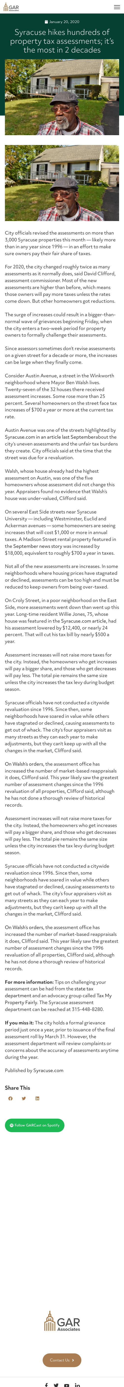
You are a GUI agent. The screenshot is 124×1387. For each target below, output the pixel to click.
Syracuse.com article (83, 621)
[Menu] (117, 6)
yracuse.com (49, 1070)
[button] (10, 1098)
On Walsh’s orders (24, 764)
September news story (37, 546)
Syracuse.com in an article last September (50, 437)
